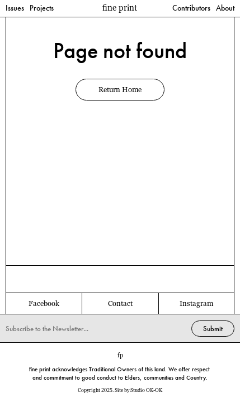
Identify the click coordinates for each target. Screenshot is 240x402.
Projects (42, 8)
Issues (15, 8)
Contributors (191, 8)
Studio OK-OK (146, 390)
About (225, 8)
